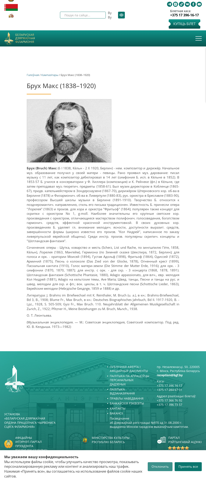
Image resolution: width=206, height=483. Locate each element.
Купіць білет (184, 23)
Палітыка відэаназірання (122, 391)
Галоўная (33, 75)
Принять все (188, 466)
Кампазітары (49, 75)
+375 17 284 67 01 (169, 390)
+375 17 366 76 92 (169, 400)
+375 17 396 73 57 (169, 405)
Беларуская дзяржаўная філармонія (25, 38)
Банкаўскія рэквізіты (127, 403)
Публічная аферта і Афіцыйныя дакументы (129, 369)
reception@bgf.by (170, 375)
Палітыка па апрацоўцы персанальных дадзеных (129, 380)
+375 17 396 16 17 (169, 385)
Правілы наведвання (126, 398)
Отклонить (160, 466)
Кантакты (117, 408)
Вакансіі (116, 413)
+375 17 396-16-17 (184, 15)
